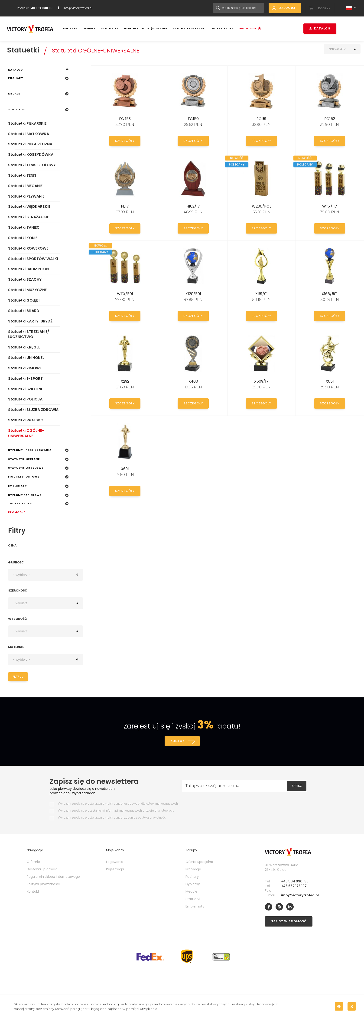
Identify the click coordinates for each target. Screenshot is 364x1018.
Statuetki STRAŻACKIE (28, 217)
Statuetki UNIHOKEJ (26, 357)
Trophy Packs (222, 28)
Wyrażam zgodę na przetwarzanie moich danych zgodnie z (112, 818)
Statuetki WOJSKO (25, 420)
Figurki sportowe (23, 476)
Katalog (320, 28)
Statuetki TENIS (22, 175)
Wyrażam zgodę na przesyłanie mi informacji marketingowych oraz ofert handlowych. (116, 811)
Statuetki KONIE (22, 238)
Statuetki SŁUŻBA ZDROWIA (33, 409)
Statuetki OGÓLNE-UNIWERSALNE (95, 50)
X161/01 (261, 293)
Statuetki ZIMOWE (25, 368)
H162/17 (193, 206)
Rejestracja (115, 869)
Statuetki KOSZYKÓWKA (30, 154)
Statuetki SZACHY (25, 279)
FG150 (193, 118)
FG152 (329, 118)
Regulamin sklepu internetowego (53, 876)
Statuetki (109, 28)
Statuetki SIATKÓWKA (28, 134)
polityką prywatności (152, 818)
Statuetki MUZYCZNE (27, 290)
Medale (89, 28)
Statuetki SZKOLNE (25, 389)
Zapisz (297, 786)
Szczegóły (125, 141)
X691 (125, 469)
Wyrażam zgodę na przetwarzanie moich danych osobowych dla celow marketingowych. (118, 804)
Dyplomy (192, 884)
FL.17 (125, 206)
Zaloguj (287, 8)
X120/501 (193, 293)
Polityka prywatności (43, 884)
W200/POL (261, 206)
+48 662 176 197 (294, 886)
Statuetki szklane (189, 28)
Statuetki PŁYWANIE (26, 196)
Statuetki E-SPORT (25, 378)
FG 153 (125, 118)
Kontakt (33, 891)
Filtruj (18, 676)
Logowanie (114, 861)
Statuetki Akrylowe (25, 468)
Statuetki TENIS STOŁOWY (32, 165)
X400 (193, 381)
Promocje (248, 28)
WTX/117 (329, 206)
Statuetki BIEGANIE (25, 186)
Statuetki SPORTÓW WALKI (33, 258)
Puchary (70, 28)
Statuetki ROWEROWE (28, 248)
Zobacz (177, 741)
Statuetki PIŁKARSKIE (27, 123)
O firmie (33, 861)
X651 (330, 381)
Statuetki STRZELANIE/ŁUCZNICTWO (28, 334)
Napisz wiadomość (289, 921)
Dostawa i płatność (42, 869)
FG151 (261, 118)
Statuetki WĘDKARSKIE (29, 206)
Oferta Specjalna (199, 861)
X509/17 (261, 381)
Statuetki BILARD (23, 310)
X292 (125, 381)
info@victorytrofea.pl (77, 8)
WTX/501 (125, 293)
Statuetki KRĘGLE (24, 347)
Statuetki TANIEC (24, 227)
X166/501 (330, 293)
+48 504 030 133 (295, 881)
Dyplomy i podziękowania (145, 28)
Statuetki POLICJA (25, 399)
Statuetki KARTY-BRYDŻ (30, 321)
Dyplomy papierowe (24, 495)
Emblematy (17, 486)
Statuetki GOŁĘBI (23, 300)
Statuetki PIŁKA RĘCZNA (30, 144)
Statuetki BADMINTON (28, 269)
